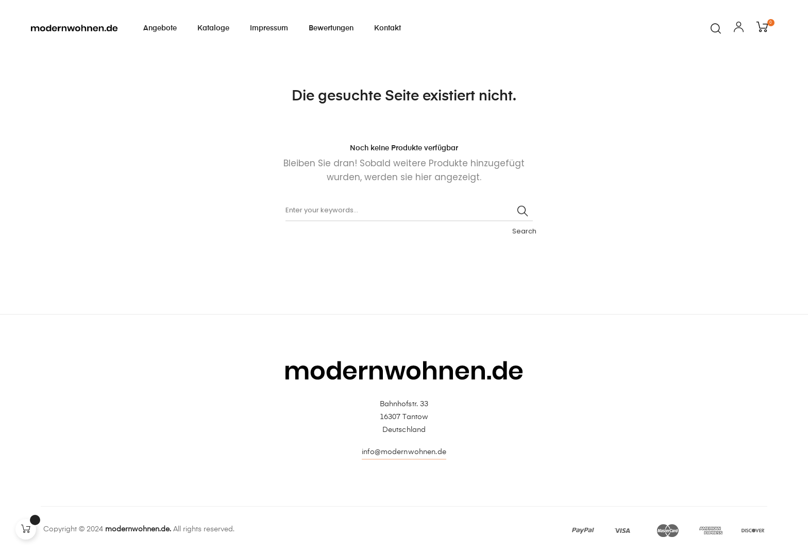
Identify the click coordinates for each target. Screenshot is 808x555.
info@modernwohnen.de (404, 452)
